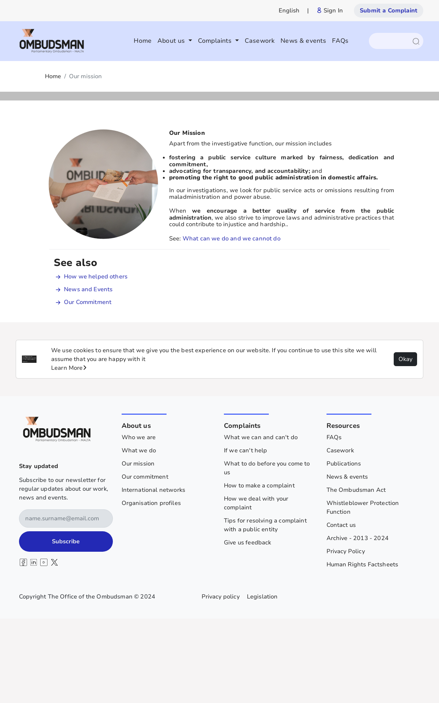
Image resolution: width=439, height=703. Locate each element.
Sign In (329, 11)
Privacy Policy (346, 634)
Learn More (69, 450)
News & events (303, 41)
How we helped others (95, 359)
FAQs (340, 41)
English (289, 11)
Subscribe (66, 624)
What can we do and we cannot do (231, 321)
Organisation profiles (151, 586)
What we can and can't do (261, 520)
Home (143, 41)
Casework (260, 41)
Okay (405, 442)
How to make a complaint (259, 568)
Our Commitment (87, 385)
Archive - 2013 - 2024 (358, 621)
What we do (139, 533)
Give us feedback (247, 625)
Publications (344, 546)
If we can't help (245, 533)
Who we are (139, 520)
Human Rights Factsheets (362, 647)
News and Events (88, 372)
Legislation (262, 679)
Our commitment (145, 559)
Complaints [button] (216, 41)
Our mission (138, 546)
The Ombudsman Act (356, 573)
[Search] (392, 41)
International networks (154, 573)
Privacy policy (221, 679)
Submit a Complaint (388, 11)
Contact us (341, 608)
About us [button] (172, 41)
